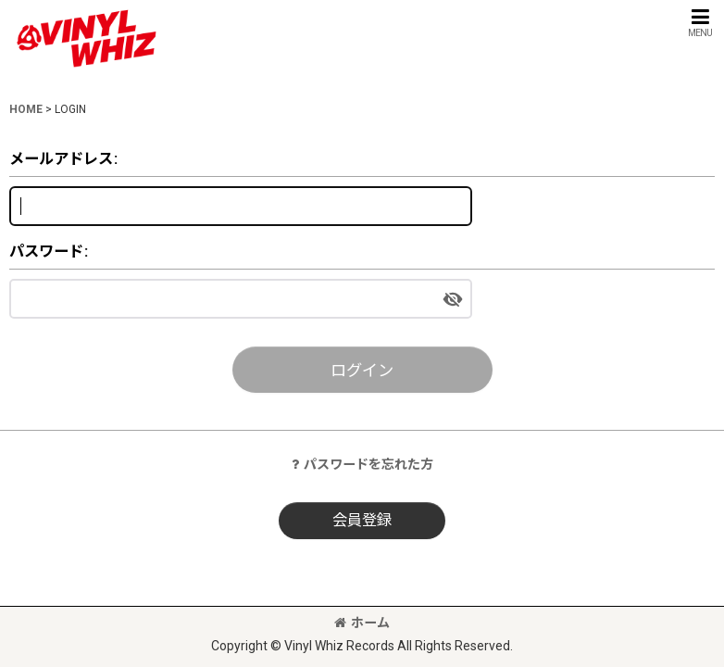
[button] (699, 23)
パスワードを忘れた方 (362, 464)
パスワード (46, 251)
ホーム (362, 622)
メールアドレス (61, 159)
